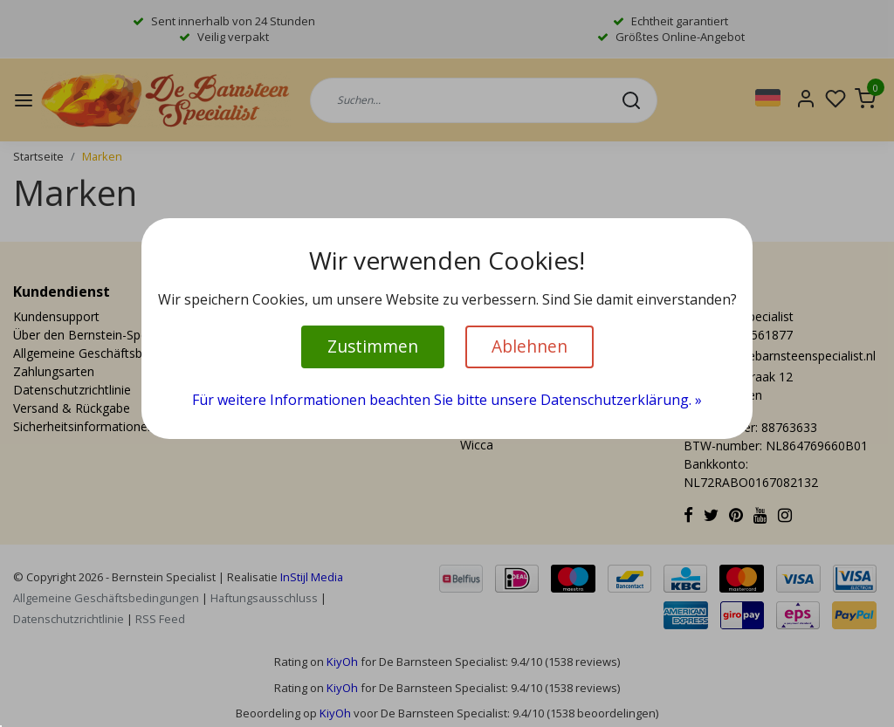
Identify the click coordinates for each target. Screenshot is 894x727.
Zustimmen (372, 346)
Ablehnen (529, 346)
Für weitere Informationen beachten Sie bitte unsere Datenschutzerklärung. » (447, 399)
